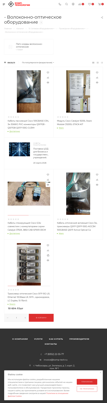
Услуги (38, 339)
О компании (20, 339)
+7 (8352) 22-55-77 (54, 354)
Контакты (51, 344)
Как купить (56, 339)
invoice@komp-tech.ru (55, 359)
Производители (79, 339)
